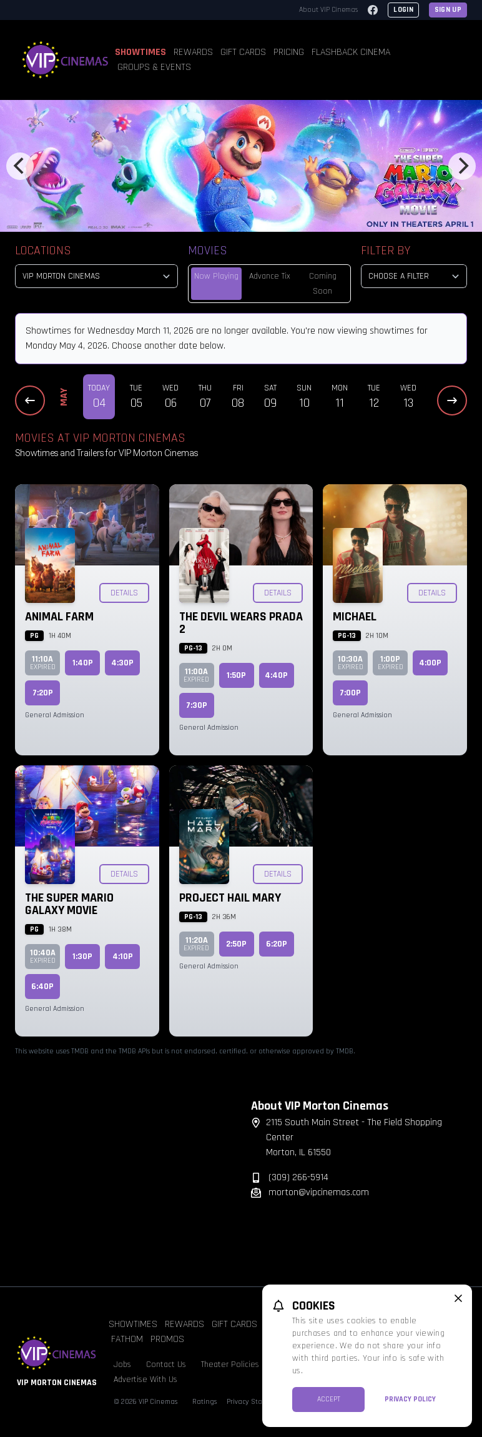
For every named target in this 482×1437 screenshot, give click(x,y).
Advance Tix (269, 276)
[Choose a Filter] (414, 276)
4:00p (430, 663)
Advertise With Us (145, 1379)
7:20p (42, 693)
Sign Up (448, 9)
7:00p (350, 693)
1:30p (82, 956)
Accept (328, 1399)
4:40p (276, 675)
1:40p (82, 663)
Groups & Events (154, 67)
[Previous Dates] (30, 400)
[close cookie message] (458, 1298)
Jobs (122, 1364)
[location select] (96, 276)
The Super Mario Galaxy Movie (69, 904)
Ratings (204, 1401)
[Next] (462, 166)
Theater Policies (230, 1364)
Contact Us (166, 1364)
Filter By (385, 250)
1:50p (236, 675)
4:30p (122, 663)
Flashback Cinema (351, 52)
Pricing (288, 52)
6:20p (276, 944)
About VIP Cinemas (328, 9)
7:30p (196, 705)
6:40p (42, 986)
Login (403, 9)
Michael (354, 617)
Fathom (127, 1339)
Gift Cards (243, 52)
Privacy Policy (410, 1399)
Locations (43, 250)
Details (124, 593)
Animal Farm (59, 617)
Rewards (193, 52)
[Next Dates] (452, 400)
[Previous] (20, 166)
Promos (167, 1339)
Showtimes (140, 52)
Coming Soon (323, 284)
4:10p (122, 956)
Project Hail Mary (230, 898)
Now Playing (216, 276)
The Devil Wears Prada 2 (241, 623)
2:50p (236, 944)
